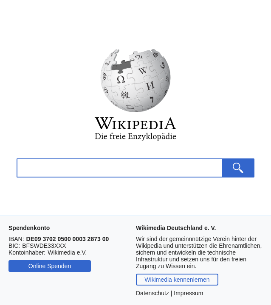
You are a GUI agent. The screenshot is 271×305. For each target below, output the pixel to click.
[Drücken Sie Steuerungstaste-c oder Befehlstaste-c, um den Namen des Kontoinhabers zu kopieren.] (67, 252)
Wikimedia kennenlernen (176, 279)
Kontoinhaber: (26, 252)
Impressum (188, 293)
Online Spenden (49, 266)
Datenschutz (152, 293)
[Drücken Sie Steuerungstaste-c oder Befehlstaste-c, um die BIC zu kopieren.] (44, 245)
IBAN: (16, 239)
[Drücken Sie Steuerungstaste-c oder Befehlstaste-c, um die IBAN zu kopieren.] (67, 239)
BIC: (14, 245)
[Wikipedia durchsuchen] (119, 167)
